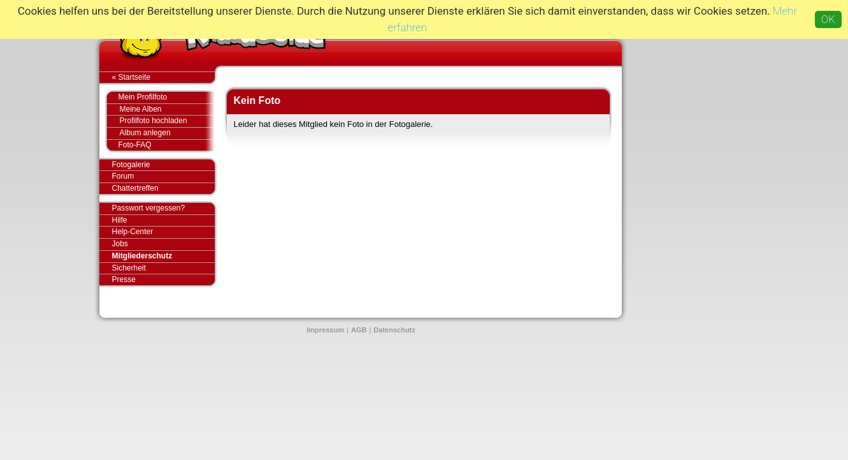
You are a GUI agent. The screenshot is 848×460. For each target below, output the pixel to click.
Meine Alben (167, 109)
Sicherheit (129, 267)
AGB (358, 330)
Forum (123, 176)
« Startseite (163, 77)
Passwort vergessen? (163, 208)
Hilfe (119, 220)
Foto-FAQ (160, 145)
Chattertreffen (163, 188)
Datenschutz (394, 330)
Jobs (120, 243)
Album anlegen (167, 133)
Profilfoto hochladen (167, 121)
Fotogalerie (163, 165)
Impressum (325, 330)
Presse (163, 279)
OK (828, 19)
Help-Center (133, 231)
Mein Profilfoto (160, 97)
